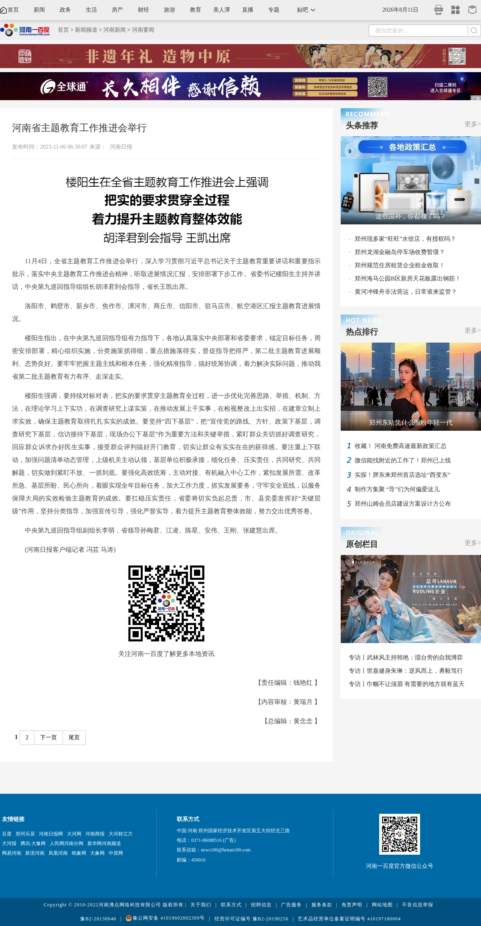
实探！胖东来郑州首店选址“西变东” (402, 475)
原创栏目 (362, 544)
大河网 (74, 834)
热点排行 (362, 331)
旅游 (169, 10)
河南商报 (95, 834)
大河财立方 (121, 834)
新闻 (39, 10)
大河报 (9, 843)
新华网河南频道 (104, 843)
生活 (91, 10)
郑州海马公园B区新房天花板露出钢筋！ (408, 278)
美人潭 (221, 10)
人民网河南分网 (66, 843)
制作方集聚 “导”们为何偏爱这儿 (397, 489)
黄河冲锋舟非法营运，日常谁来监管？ (406, 291)
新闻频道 (86, 30)
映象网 (79, 853)
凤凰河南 (58, 853)
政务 (65, 10)
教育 (195, 10)
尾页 (74, 737)
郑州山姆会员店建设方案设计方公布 (403, 503)
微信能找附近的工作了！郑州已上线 (403, 460)
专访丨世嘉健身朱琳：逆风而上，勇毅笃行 (406, 671)
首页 (13, 10)
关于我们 (200, 905)
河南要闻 (143, 30)
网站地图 (382, 905)
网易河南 (11, 853)
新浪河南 (34, 853)
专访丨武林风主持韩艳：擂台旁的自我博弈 (406, 657)
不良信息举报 (417, 905)
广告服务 (291, 905)
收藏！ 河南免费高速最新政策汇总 (401, 446)
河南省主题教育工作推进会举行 (79, 128)
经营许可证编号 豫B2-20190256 (251, 919)
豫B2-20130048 (98, 919)
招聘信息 (261, 905)
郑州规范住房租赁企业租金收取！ (400, 265)
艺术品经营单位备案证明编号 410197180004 (349, 919)
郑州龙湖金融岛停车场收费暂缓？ (400, 252)
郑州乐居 (25, 834)
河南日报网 (51, 834)
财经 (143, 10)
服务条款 (321, 905)
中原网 (116, 853)
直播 (247, 10)
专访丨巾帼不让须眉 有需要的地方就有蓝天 (407, 684)
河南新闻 (114, 30)
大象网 (97, 853)
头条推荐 (362, 125)
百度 (7, 834)
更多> (473, 124)
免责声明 (352, 905)
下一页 (48, 737)
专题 (273, 10)
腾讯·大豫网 (33, 843)
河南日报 (121, 147)
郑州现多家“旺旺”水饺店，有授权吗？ (405, 239)
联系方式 (231, 905)
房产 (117, 10)
